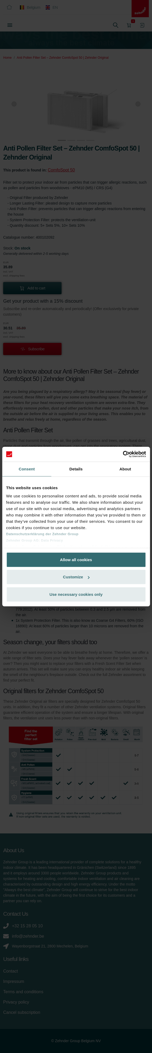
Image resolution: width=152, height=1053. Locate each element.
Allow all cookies (76, 559)
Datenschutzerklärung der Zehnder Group (42, 534)
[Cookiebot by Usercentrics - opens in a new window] (122, 454)
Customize (76, 577)
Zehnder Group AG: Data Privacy (34, 540)
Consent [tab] (27, 468)
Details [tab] (76, 468)
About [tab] (125, 468)
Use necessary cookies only (75, 594)
